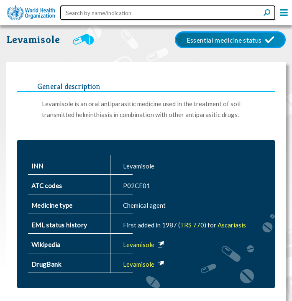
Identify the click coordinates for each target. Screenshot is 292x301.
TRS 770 (192, 225)
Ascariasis (232, 225)
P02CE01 (136, 185)
